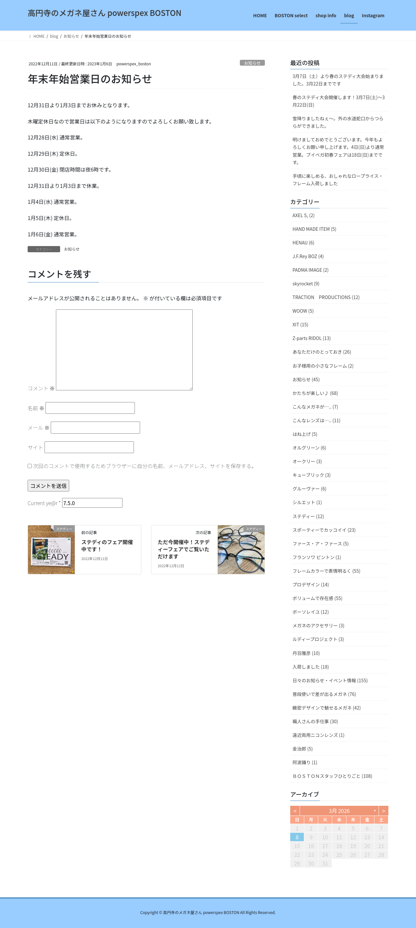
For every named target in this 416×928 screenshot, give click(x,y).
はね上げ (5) (304, 434)
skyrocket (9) (305, 283)
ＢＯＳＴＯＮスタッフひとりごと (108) (332, 776)
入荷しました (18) (310, 666)
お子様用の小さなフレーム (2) (323, 365)
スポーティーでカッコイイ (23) (324, 530)
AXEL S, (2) (303, 215)
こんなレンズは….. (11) (316, 420)
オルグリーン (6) (309, 447)
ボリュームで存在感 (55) (317, 598)
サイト (35, 447)
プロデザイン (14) (310, 584)
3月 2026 (339, 811)
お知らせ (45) (306, 379)
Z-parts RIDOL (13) (311, 338)
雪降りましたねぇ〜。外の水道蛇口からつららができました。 (338, 122)
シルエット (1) (307, 502)
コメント (41, 388)
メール (39, 427)
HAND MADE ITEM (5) (314, 229)
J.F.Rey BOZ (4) (308, 256)
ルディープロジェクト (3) (318, 639)
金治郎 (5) (302, 748)
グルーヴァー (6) (309, 488)
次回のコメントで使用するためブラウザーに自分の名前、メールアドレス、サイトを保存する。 (145, 466)
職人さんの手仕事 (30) (315, 721)
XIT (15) (300, 324)
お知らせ (252, 63)
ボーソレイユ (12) (310, 611)
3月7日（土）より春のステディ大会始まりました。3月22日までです (338, 80)
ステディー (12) (308, 516)
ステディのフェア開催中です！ (107, 545)
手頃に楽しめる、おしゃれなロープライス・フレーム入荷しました (337, 180)
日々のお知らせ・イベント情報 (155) (330, 680)
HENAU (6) (303, 242)
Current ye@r (44, 503)
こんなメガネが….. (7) (315, 406)
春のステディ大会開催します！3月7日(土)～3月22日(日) (338, 101)
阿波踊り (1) (304, 762)
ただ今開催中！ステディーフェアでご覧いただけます (184, 549)
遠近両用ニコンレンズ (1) (318, 735)
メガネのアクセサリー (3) (318, 625)
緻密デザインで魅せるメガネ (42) (326, 707)
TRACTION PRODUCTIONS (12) (326, 297)
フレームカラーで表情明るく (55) (326, 571)
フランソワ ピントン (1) (316, 557)
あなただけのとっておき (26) (321, 351)
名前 (36, 408)
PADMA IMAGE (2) (310, 270)
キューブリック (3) (311, 475)
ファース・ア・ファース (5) (320, 543)
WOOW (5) (303, 310)
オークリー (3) (307, 461)
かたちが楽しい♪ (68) (315, 393)
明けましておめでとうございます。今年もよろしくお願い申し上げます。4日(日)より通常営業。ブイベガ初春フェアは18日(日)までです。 (338, 150)
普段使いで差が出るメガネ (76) (324, 694)
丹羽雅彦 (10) (306, 653)
